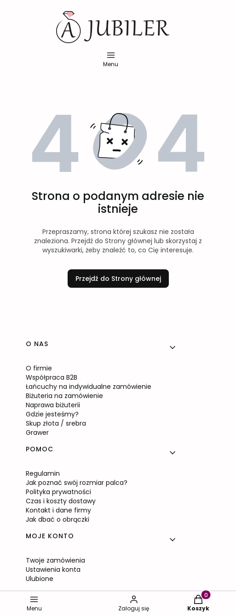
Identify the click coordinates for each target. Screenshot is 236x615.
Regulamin (43, 473)
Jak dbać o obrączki (57, 519)
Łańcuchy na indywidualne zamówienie (88, 386)
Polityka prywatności (58, 491)
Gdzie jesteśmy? (52, 414)
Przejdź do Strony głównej (118, 278)
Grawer (37, 432)
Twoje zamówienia (55, 560)
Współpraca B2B (51, 377)
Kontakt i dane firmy (58, 510)
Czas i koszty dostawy (61, 501)
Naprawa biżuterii (53, 405)
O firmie (39, 368)
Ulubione (39, 578)
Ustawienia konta (53, 569)
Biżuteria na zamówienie (64, 395)
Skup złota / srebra (56, 423)
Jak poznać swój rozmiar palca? (76, 482)
